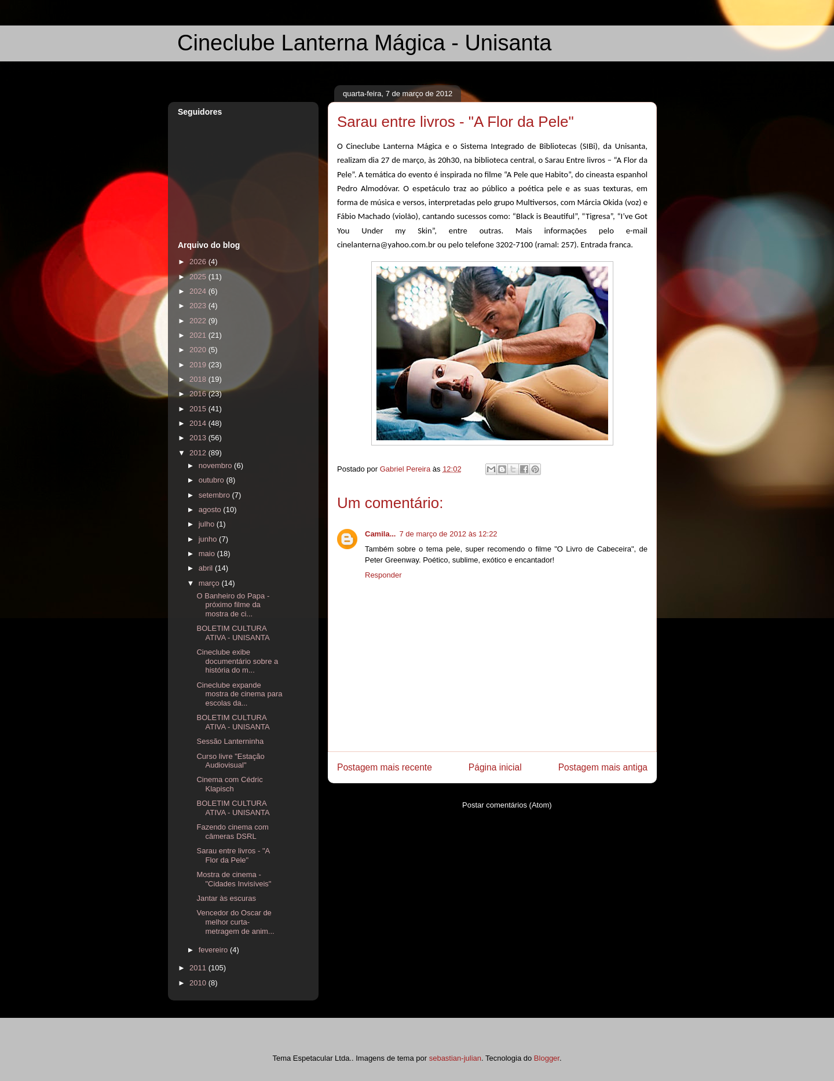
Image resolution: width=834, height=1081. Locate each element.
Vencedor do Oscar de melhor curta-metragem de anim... (235, 921)
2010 (199, 982)
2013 (199, 437)
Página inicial (495, 767)
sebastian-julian (455, 1058)
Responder (383, 575)
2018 (199, 379)
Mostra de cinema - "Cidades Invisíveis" (233, 879)
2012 (199, 452)
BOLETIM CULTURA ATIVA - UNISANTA (232, 633)
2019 (199, 364)
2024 (199, 291)
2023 (199, 305)
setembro (215, 495)
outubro (212, 480)
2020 (199, 349)
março (210, 583)
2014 (199, 423)
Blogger (546, 1058)
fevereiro (214, 949)
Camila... (380, 533)
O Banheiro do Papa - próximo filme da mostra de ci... (232, 604)
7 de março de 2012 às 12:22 (448, 533)
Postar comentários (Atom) (507, 805)
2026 (199, 261)
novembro (216, 465)
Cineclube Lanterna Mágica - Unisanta (364, 43)
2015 (199, 408)
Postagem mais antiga (603, 767)
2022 (199, 320)
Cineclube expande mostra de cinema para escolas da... (239, 694)
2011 (199, 967)
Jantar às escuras (226, 898)
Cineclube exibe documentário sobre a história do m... (237, 661)
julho (208, 524)
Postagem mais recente (384, 767)
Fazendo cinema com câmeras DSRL (232, 832)
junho (209, 539)
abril (207, 568)
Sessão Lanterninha (230, 741)
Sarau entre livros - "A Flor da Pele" (232, 855)
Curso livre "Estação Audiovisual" (230, 761)
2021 (199, 335)
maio (208, 553)
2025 (199, 276)
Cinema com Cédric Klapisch (229, 784)
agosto (211, 509)
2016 (199, 393)
